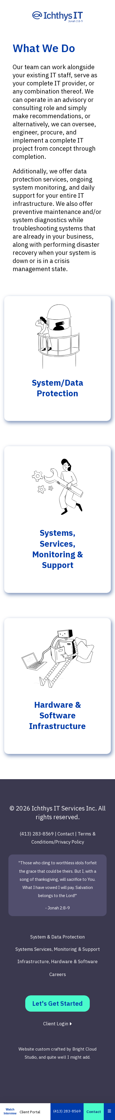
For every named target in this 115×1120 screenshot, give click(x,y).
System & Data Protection (57, 937)
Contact (93, 1111)
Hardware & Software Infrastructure (57, 715)
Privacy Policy (69, 842)
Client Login (57, 1024)
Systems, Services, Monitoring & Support (57, 548)
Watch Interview (10, 1111)
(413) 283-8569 (67, 1111)
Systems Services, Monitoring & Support (57, 949)
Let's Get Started (57, 1003)
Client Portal (30, 1111)
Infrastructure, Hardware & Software (57, 961)
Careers (57, 974)
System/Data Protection (57, 388)
